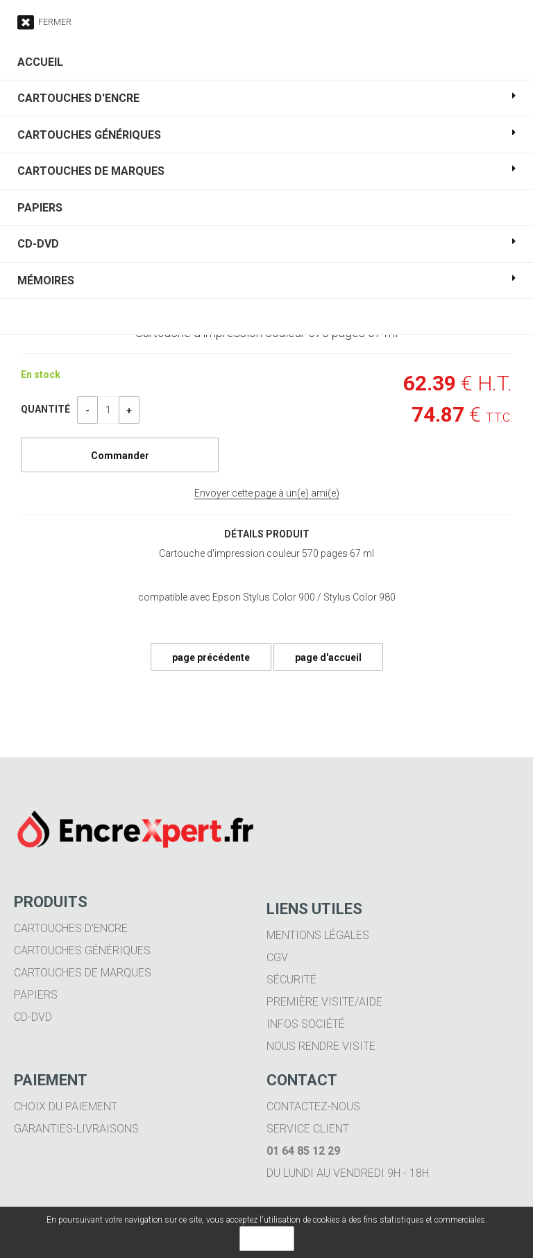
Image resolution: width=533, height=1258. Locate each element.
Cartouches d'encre (71, 928)
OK (267, 1238)
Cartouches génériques (82, 950)
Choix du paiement (65, 1106)
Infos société (305, 1024)
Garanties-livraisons (76, 1128)
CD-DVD (33, 1017)
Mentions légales (317, 935)
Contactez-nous (313, 1106)
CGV (277, 957)
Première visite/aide (324, 1001)
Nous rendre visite (320, 1046)
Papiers (36, 994)
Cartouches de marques (82, 972)
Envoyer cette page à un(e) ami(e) (266, 493)
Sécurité (291, 979)
